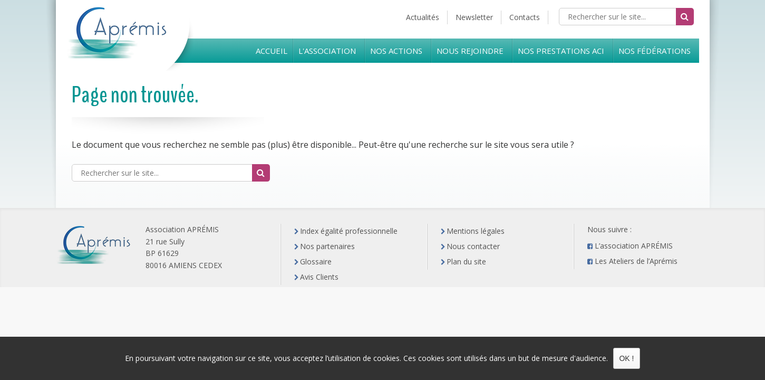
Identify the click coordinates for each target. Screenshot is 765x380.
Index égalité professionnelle (349, 231)
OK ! (626, 358)
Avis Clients (319, 277)
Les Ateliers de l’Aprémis (636, 261)
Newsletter (474, 17)
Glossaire (316, 261)
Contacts (524, 17)
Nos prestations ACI (561, 50)
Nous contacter (473, 246)
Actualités (422, 17)
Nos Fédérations (654, 50)
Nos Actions (396, 50)
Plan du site (466, 261)
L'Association (327, 50)
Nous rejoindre (470, 50)
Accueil (271, 50)
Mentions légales (476, 231)
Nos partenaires (327, 246)
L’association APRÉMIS (634, 246)
